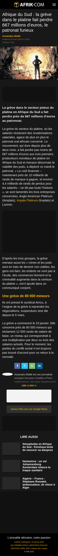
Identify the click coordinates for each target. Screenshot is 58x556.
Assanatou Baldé (11, 36)
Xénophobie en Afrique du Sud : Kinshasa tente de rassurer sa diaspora (37, 447)
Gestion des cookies (39, 548)
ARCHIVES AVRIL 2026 (20, 548)
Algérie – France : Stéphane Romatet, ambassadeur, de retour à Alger (38, 483)
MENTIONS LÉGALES (38, 545)
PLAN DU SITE (38, 542)
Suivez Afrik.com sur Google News (29, 409)
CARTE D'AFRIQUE (22, 542)
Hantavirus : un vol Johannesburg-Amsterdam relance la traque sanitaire (36, 466)
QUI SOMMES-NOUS (19, 545)
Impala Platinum (27, 200)
